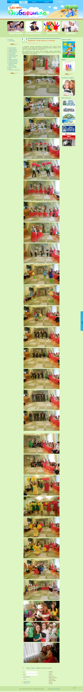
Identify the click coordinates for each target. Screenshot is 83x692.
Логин (24, 672)
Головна (28, 668)
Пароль (24, 674)
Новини (33, 668)
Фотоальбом (51, 679)
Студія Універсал (56, 688)
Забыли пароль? (27, 681)
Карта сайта (51, 676)
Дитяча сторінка (52, 680)
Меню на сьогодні (53, 677)
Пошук (50, 674)
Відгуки (50, 682)
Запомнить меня (26, 676)
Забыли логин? (27, 683)
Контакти (51, 683)
